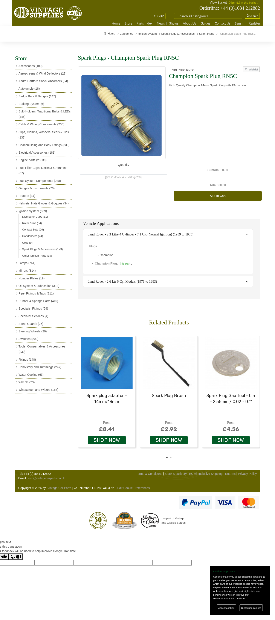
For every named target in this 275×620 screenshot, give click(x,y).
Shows (173, 23)
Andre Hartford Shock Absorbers (43, 81)
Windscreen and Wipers (38, 389)
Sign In (239, 23)
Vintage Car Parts (59, 488)
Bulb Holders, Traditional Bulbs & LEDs (44, 114)
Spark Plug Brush (169, 395)
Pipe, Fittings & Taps (36, 293)
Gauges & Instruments (36, 188)
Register (254, 23)
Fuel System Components (39, 180)
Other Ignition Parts (37, 255)
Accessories (30, 66)
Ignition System (32, 211)
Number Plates (31, 278)
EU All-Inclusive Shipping (206, 473)
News (161, 23)
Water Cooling (31, 374)
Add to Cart (218, 196)
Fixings (27, 359)
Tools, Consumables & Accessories (41, 349)
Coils (27, 242)
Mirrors (27, 270)
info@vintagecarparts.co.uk (46, 478)
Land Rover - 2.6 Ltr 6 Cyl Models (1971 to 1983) (122, 281)
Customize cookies (251, 608)
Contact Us (222, 23)
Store (128, 23)
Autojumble (29, 88)
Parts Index (145, 23)
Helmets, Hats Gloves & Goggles (43, 203)
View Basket (218, 2)
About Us (189, 23)
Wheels (26, 382)
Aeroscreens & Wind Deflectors (42, 73)
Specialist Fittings (33, 308)
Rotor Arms (32, 223)
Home (116, 23)
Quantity (123, 165)
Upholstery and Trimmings (39, 367)
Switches (28, 339)
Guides (205, 23)
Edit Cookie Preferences (133, 488)
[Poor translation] (16, 556)
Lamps (26, 263)
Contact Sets (33, 229)
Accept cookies (226, 608)
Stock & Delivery (176, 473)
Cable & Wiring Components (41, 124)
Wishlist (251, 69)
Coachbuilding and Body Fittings (43, 145)
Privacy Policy (247, 473)
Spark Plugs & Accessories (42, 249)
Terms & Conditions (149, 473)
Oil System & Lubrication (38, 286)
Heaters (26, 196)
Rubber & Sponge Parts (38, 301)
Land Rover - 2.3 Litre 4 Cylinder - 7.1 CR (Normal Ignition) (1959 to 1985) (140, 234)
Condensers (32, 236)
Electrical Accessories (36, 152)
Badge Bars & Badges (37, 96)
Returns (230, 473)
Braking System (31, 104)
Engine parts (32, 160)
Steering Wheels (32, 331)
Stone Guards (30, 324)
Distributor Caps (35, 216)
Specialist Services (33, 316)
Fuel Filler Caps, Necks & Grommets (42, 170)
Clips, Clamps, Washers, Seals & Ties (43, 134)
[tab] (168, 234)
